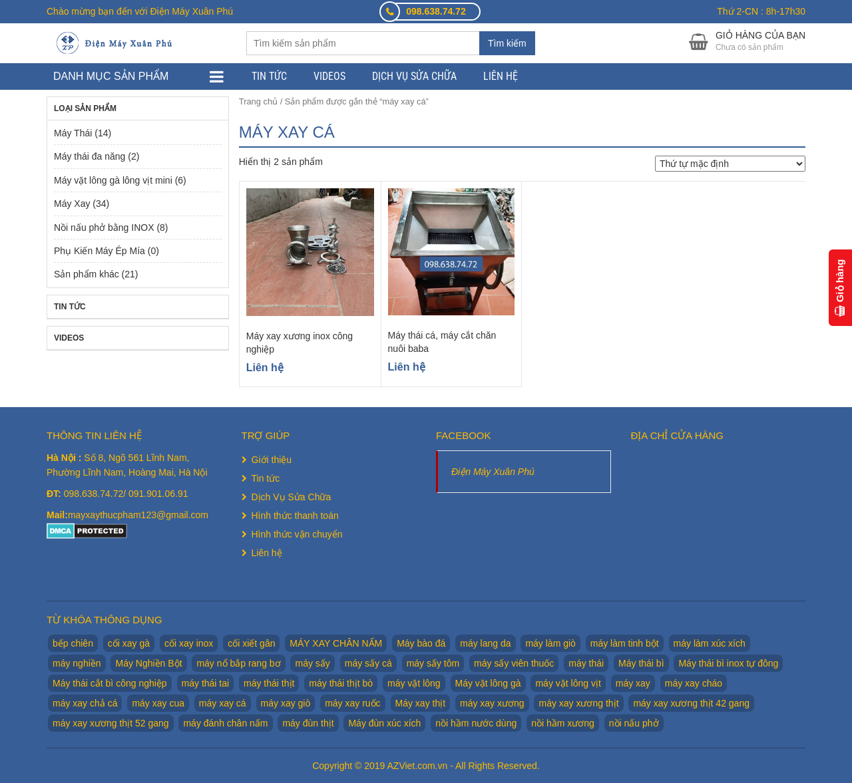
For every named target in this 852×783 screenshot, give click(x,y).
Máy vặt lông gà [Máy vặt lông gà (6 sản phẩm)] (488, 683)
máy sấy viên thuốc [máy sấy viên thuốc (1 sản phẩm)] (514, 663)
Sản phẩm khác (86, 274)
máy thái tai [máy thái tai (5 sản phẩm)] (206, 683)
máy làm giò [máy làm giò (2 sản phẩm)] (550, 643)
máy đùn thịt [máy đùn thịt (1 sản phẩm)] (307, 723)
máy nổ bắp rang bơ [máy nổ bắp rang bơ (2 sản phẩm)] (238, 663)
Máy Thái (73, 133)
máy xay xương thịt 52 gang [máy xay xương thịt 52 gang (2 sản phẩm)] (111, 723)
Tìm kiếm (507, 43)
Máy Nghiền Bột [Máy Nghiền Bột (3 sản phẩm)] (148, 663)
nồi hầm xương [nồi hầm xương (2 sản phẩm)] (562, 723)
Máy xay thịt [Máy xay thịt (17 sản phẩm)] (420, 703)
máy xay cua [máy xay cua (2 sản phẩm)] (158, 703)
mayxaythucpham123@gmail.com (138, 515)
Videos (329, 76)
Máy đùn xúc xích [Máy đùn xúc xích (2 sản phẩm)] (384, 723)
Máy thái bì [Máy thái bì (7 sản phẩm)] (641, 663)
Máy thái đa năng (89, 156)
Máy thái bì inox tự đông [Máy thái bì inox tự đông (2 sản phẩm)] (728, 663)
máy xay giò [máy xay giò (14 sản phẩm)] (286, 703)
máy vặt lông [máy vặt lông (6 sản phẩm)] (414, 683)
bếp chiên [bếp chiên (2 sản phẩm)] (73, 643)
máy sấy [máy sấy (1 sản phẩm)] (312, 663)
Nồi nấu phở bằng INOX (104, 227)
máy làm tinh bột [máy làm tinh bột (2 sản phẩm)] (624, 643)
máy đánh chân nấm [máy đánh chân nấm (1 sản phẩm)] (225, 723)
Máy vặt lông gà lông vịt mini (113, 180)
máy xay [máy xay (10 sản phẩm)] (633, 683)
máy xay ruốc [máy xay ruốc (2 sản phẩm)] (352, 703)
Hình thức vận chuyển (297, 534)
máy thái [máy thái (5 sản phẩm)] (586, 663)
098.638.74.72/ (96, 493)
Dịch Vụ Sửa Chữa (414, 76)
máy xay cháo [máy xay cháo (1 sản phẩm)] (693, 683)
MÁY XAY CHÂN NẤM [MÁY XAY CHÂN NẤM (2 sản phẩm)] (336, 643)
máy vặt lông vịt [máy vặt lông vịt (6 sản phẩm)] (567, 683)
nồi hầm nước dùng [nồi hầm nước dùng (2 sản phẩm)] (476, 723)
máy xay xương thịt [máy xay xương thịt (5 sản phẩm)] (578, 703)
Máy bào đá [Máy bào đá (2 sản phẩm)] (421, 643)
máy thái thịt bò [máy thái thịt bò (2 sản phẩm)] (341, 683)
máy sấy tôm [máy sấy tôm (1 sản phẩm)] (433, 663)
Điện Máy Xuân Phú (492, 471)
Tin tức (269, 76)
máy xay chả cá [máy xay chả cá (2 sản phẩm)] (85, 703)
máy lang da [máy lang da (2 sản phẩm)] (485, 643)
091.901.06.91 (158, 493)
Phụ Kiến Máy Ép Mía (99, 250)
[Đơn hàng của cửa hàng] (730, 164)
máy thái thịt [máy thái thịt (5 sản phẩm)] (269, 683)
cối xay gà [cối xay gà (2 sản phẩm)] (129, 643)
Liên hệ (500, 76)
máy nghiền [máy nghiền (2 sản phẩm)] (77, 663)
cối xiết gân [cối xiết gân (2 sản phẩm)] (251, 643)
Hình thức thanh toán (295, 515)
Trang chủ (258, 101)
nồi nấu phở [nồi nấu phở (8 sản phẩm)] (634, 723)
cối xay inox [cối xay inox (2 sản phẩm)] (188, 643)
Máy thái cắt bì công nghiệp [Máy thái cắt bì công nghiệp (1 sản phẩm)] (110, 683)
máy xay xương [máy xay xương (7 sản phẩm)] (492, 703)
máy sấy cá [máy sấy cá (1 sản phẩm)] (368, 663)
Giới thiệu (272, 459)
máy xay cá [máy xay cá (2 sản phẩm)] (222, 703)
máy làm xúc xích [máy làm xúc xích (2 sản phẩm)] (710, 643)
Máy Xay (72, 203)
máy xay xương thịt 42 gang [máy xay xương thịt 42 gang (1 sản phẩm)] (691, 703)
